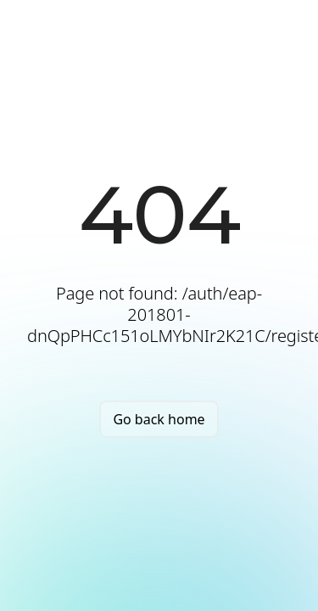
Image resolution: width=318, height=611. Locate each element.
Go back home (158, 419)
